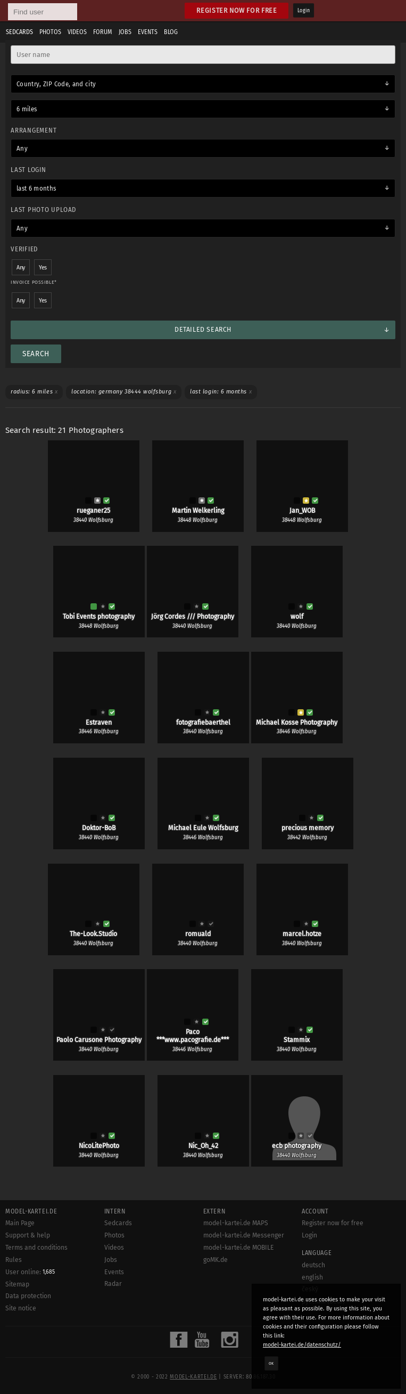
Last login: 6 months (221, 391)
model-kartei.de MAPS (235, 1223)
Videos (77, 32)
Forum (102, 32)
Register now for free (236, 10)
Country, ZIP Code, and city (56, 84)
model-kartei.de (193, 1377)
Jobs (125, 32)
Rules (13, 1260)
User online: (30, 1272)
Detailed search (203, 329)
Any (22, 148)
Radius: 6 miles (34, 391)
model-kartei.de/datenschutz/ (302, 1344)
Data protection (28, 1296)
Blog (171, 32)
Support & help (27, 1235)
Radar (113, 1284)
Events (148, 32)
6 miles (26, 109)
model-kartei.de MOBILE (238, 1247)
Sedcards (19, 32)
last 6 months (36, 188)
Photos (50, 32)
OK (271, 1363)
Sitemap (17, 1284)
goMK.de (215, 1260)
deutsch (313, 1265)
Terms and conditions (36, 1247)
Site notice (20, 1308)
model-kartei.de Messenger (243, 1235)
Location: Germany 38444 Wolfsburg (123, 391)
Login (303, 10)
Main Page (20, 1223)
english (312, 1277)
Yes (43, 267)
